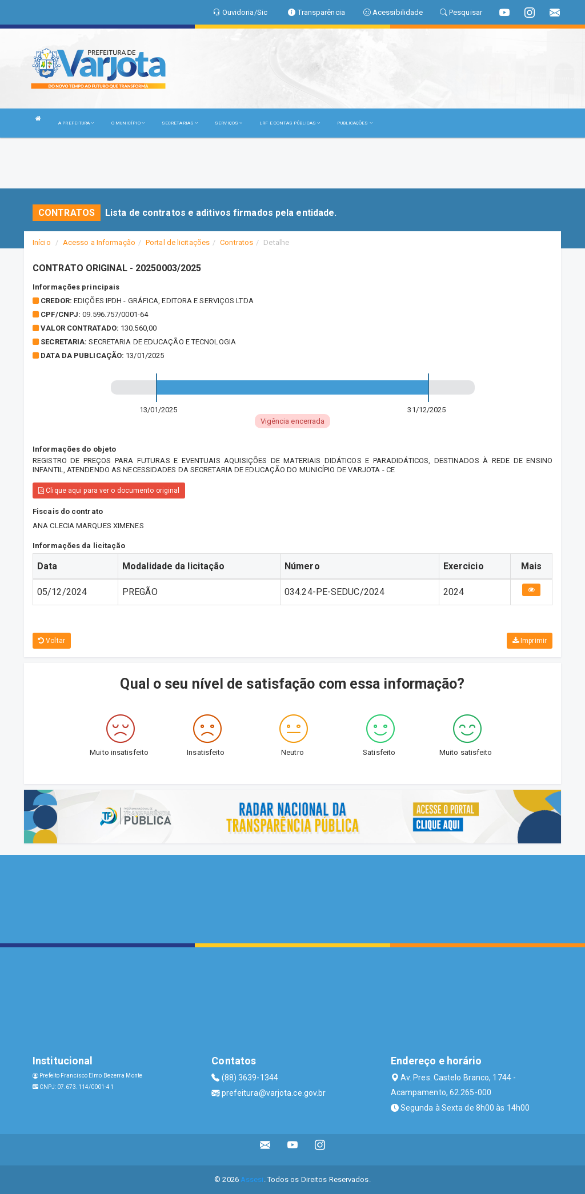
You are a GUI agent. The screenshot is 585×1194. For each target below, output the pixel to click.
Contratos (236, 242)
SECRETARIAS (180, 123)
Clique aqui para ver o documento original (108, 491)
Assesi (252, 1179)
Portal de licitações (178, 242)
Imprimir (529, 641)
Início (42, 242)
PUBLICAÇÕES (354, 123)
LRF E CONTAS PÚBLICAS (289, 123)
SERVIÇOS (228, 123)
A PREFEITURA (76, 123)
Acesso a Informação (99, 242)
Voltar (51, 641)
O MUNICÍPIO (128, 123)
